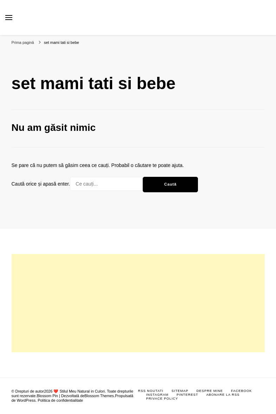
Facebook (241, 391)
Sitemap (180, 391)
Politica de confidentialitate (60, 400)
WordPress (26, 400)
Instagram (157, 394)
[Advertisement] (138, 303)
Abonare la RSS (223, 394)
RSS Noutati (150, 391)
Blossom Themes (99, 396)
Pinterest (187, 394)
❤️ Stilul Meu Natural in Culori (79, 391)
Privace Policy (162, 398)
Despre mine (210, 391)
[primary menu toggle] (8, 17)
